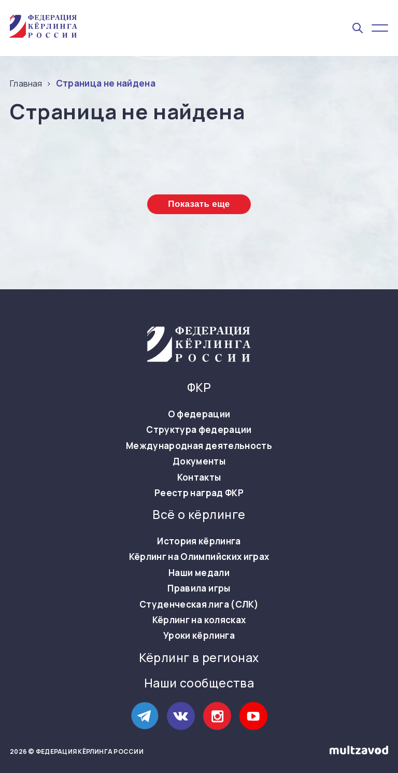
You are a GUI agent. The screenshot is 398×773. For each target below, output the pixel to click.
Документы (199, 461)
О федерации (199, 414)
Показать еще (199, 204)
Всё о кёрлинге (198, 515)
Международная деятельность (199, 446)
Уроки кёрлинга (199, 635)
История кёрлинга (198, 541)
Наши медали (199, 573)
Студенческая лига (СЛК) (199, 604)
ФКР (199, 388)
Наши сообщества (199, 683)
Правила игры (198, 588)
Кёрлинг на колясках (199, 620)
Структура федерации (198, 429)
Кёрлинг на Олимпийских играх (199, 556)
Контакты (199, 477)
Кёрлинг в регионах (199, 658)
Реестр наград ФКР (199, 493)
